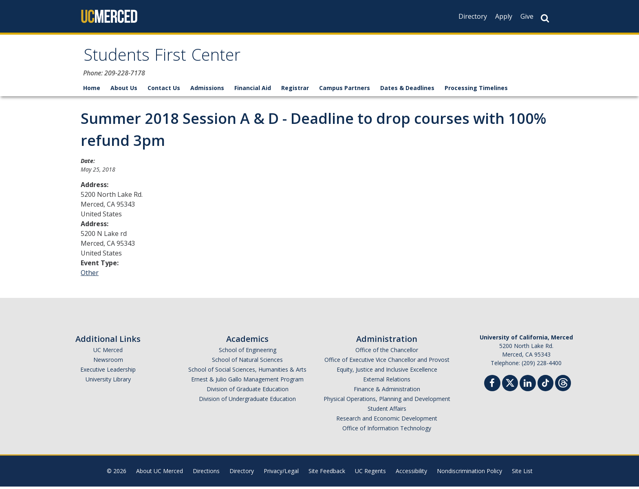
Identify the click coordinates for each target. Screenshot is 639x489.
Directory (472, 16)
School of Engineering (247, 352)
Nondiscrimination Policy (469, 473)
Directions (206, 473)
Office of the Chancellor (386, 352)
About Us (123, 90)
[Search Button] (545, 18)
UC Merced (108, 352)
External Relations (386, 381)
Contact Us (164, 90)
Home (91, 90)
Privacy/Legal (281, 473)
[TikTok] (545, 384)
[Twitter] (510, 384)
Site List (522, 473)
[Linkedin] (527, 386)
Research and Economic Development (386, 421)
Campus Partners (344, 90)
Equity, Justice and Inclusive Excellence (387, 372)
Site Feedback (326, 473)
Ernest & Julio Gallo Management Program (247, 381)
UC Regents (370, 473)
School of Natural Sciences (247, 362)
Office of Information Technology (386, 430)
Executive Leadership (108, 372)
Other (90, 275)
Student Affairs (387, 411)
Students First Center (169, 58)
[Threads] (563, 384)
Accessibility (411, 473)
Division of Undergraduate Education (247, 401)
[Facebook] (492, 386)
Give (526, 16)
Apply (503, 16)
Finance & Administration (387, 391)
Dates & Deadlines (407, 90)
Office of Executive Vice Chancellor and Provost (387, 362)
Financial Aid (252, 90)
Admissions (207, 90)
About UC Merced (159, 473)
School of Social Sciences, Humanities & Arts (247, 372)
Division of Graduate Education (248, 391)
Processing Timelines (476, 90)
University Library (108, 381)
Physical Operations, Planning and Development (387, 401)
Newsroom (108, 362)
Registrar (295, 90)
